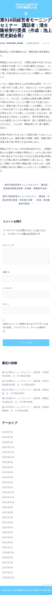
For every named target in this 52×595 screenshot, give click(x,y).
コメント (8, 245)
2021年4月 (7, 532)
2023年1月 (7, 442)
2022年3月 (7, 477)
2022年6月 (7, 462)
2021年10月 (8, 502)
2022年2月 (7, 482)
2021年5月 (7, 527)
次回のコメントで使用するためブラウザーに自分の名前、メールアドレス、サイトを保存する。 (25, 328)
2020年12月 (8, 552)
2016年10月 (8, 577)
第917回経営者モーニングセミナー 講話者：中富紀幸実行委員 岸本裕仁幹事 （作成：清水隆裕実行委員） (26, 200)
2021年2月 (7, 542)
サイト (6, 304)
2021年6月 (7, 522)
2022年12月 (8, 447)
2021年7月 (7, 517)
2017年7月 (7, 562)
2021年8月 (7, 512)
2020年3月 (7, 557)
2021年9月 (7, 507)
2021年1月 (7, 547)
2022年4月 (7, 472)
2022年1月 (7, 487)
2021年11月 (8, 497)
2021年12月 (8, 492)
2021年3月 (7, 537)
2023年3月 (7, 437)
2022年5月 (7, 467)
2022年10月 (8, 457)
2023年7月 (7, 432)
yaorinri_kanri (14, 43)
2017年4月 (7, 567)
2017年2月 (7, 572)
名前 (6, 272)
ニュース (45, 43)
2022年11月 (8, 452)
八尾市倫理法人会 (26, 7)
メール (7, 288)
